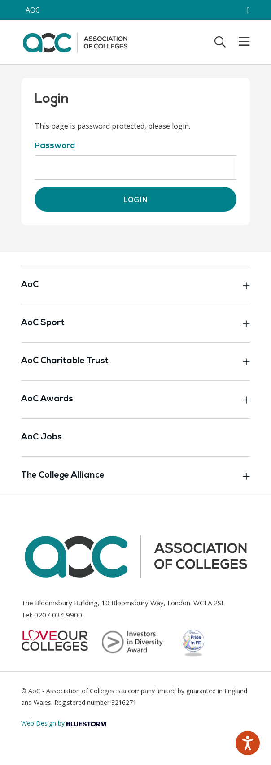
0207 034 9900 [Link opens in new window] (58, 614)
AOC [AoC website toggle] (33, 10)
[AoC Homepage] (75, 41)
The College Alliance (135, 475)
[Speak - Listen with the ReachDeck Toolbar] (248, 743)
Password (55, 146)
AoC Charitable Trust (135, 361)
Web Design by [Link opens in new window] (63, 723)
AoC (135, 285)
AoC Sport (135, 323)
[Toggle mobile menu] (238, 41)
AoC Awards (135, 399)
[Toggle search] (220, 41)
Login (135, 199)
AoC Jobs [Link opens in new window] (41, 437)
